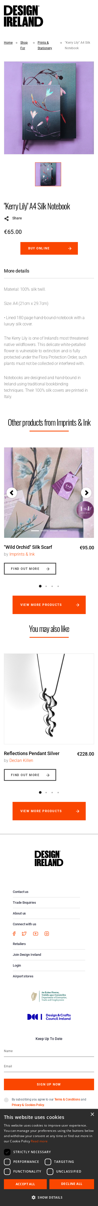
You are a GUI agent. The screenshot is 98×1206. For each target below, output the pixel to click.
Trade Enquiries (24, 902)
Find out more (25, 569)
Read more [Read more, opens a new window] (39, 1141)
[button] (12, 493)
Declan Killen (21, 760)
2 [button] (46, 586)
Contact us (20, 892)
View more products (41, 605)
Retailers (19, 944)
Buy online (39, 248)
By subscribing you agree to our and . (49, 1102)
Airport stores (23, 976)
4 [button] (58, 586)
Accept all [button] (25, 1184)
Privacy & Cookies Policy (28, 1105)
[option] (49, 507)
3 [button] (52, 586)
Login (17, 965)
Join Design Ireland (27, 955)
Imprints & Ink (22, 554)
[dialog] (49, 1157)
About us (19, 913)
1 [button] (40, 586)
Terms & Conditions (67, 1099)
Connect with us (24, 924)
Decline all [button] (71, 1184)
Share (17, 218)
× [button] (92, 1115)
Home (8, 42)
